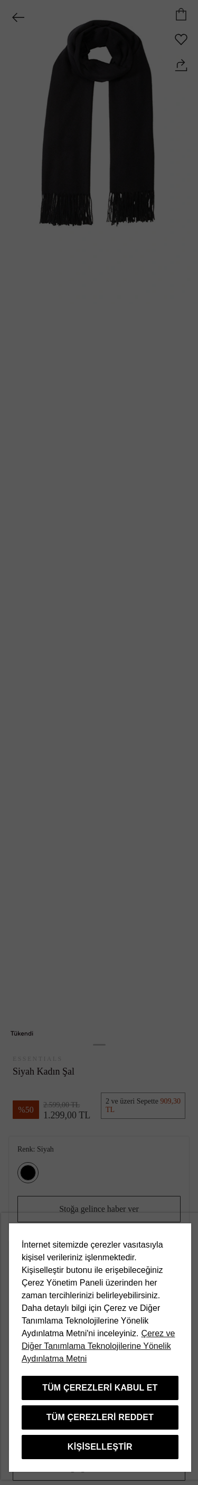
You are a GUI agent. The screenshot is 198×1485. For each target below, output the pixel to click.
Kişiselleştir (100, 1446)
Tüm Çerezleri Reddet (100, 1417)
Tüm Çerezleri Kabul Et (99, 1387)
